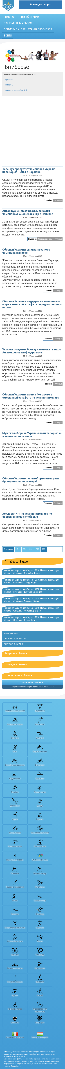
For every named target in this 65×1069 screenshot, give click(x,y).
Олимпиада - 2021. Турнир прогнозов (28, 29)
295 (31, 549)
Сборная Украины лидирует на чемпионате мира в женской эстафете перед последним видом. (32, 304)
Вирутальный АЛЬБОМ (18, 23)
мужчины (9, 80)
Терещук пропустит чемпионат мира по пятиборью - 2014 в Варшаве (28, 170)
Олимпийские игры (45, 239)
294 (24, 549)
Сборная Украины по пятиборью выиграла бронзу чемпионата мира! (30, 480)
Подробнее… (16, 1066)
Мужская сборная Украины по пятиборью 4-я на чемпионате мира (32, 434)
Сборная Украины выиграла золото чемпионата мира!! (26, 251)
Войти (8, 35)
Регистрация (11, 633)
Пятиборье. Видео (16, 561)
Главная (9, 17)
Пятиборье (58, 200)
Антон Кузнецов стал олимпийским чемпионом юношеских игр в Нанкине (27, 212)
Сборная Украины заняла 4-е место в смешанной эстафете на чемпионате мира (30, 396)
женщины (9, 85)
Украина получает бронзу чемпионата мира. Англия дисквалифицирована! (31, 351)
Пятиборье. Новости (15, 639)
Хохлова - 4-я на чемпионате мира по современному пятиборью (27, 515)
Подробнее (48, 200)
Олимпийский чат (29, 17)
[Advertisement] (32, 131)
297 (43, 549)
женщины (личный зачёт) (16, 90)
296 (37, 549)
